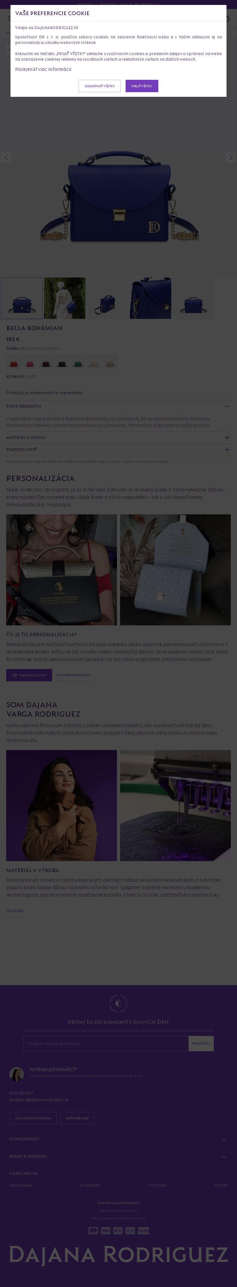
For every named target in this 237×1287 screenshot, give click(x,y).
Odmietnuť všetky (100, 86)
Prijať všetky (141, 86)
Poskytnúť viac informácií (43, 69)
